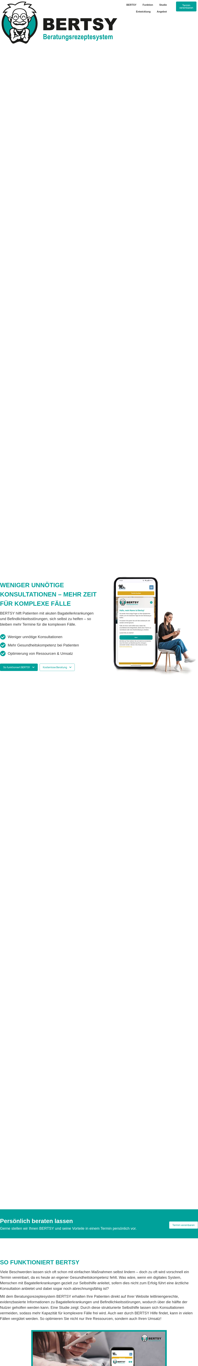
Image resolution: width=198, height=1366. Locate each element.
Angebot (162, 11)
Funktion (148, 5)
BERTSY (131, 5)
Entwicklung (143, 11)
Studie (163, 5)
